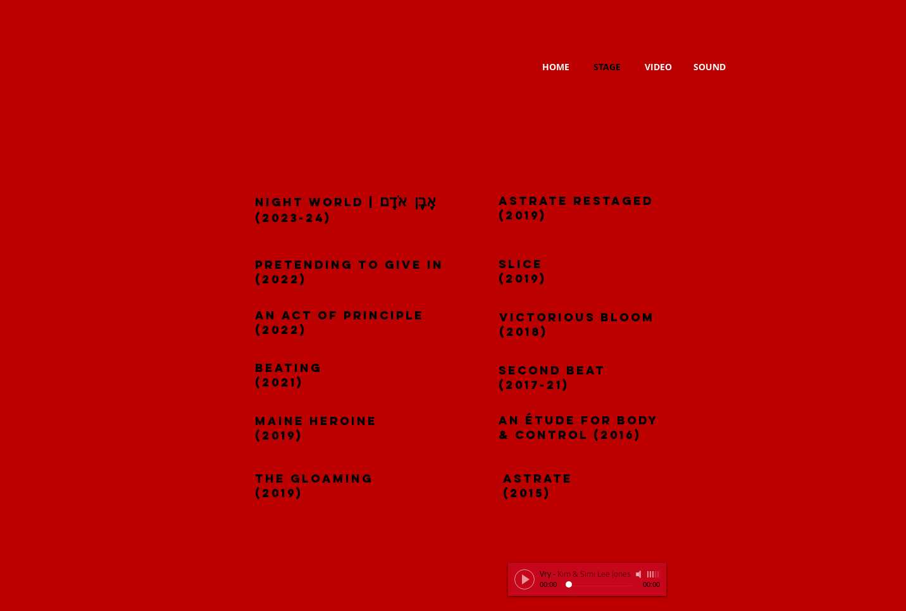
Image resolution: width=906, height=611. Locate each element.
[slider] (653, 574)
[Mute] (639, 574)
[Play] (524, 579)
